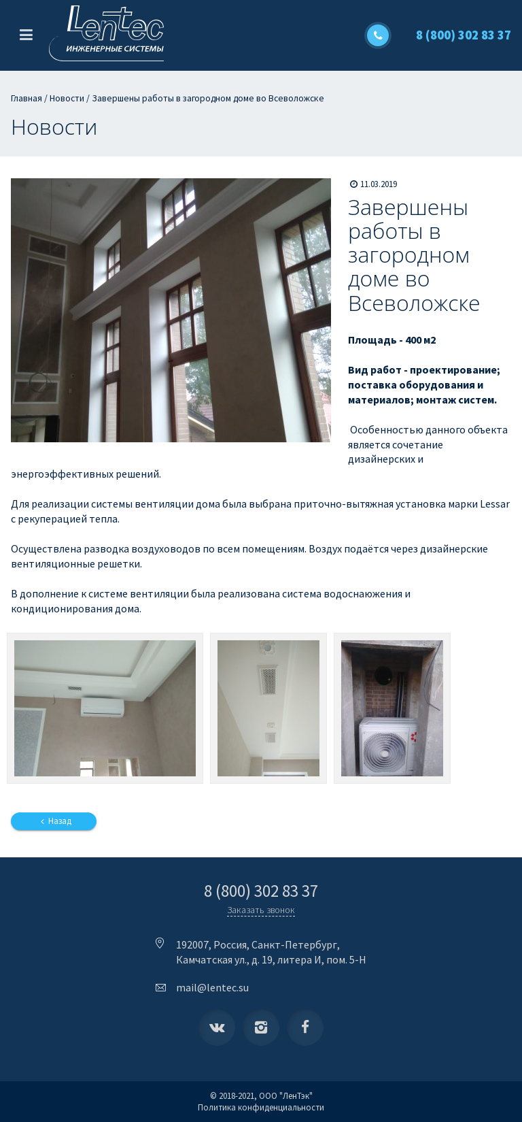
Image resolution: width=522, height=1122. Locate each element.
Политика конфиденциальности (261, 1107)
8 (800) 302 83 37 (463, 35)
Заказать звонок (261, 910)
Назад (53, 821)
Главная (26, 98)
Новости (67, 98)
